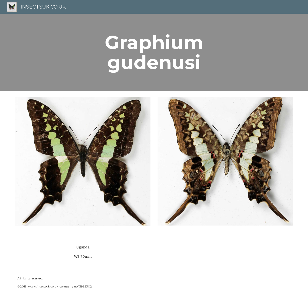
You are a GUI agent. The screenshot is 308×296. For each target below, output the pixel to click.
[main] (154, 52)
